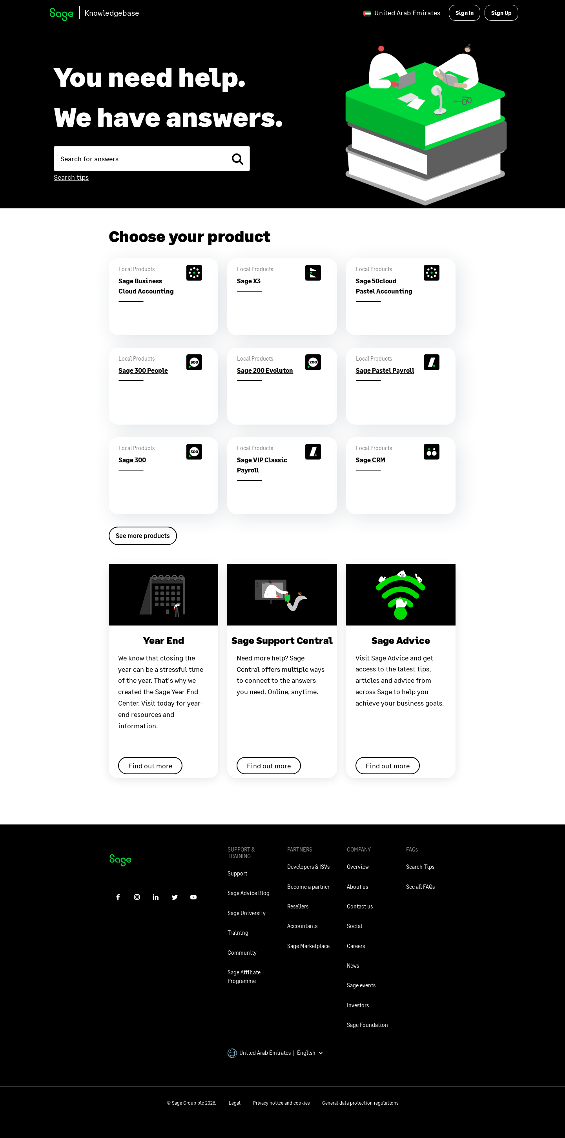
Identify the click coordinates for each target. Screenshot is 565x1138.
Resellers (297, 906)
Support (237, 873)
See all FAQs (420, 886)
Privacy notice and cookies (281, 1103)
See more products (143, 535)
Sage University (247, 913)
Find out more (150, 765)
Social (354, 926)
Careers (356, 946)
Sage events (361, 985)
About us (357, 886)
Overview (358, 866)
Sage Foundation (367, 1024)
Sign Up (501, 12)
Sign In (465, 12)
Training (238, 932)
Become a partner (308, 886)
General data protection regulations (360, 1103)
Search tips (71, 177)
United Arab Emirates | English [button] (275, 1052)
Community (242, 952)
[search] (237, 158)
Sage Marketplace (308, 946)
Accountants (302, 926)
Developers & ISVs (308, 866)
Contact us (360, 906)
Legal (235, 1103)
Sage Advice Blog (249, 893)
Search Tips (420, 866)
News (353, 965)
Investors (358, 1005)
